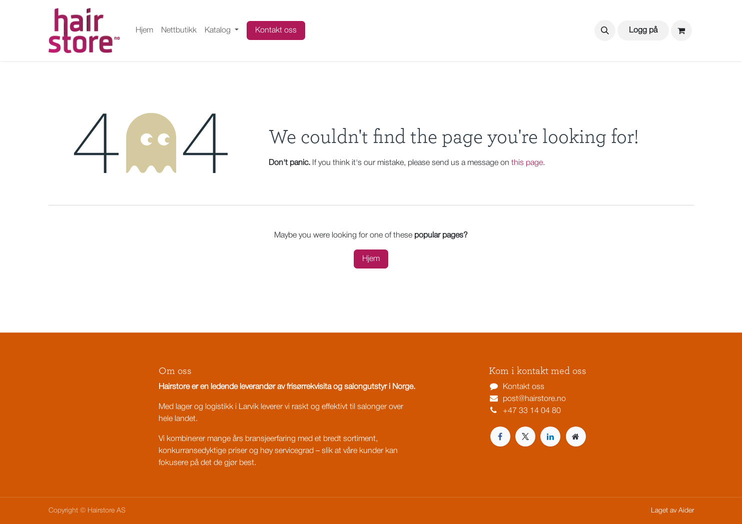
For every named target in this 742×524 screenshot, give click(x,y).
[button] (604, 30)
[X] (525, 436)
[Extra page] (576, 436)
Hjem (371, 259)
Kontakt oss (276, 30)
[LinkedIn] (550, 436)
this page (527, 163)
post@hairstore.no (534, 399)
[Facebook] (500, 436)
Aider (686, 511)
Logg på (643, 30)
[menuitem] (144, 30)
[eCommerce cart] (681, 30)
